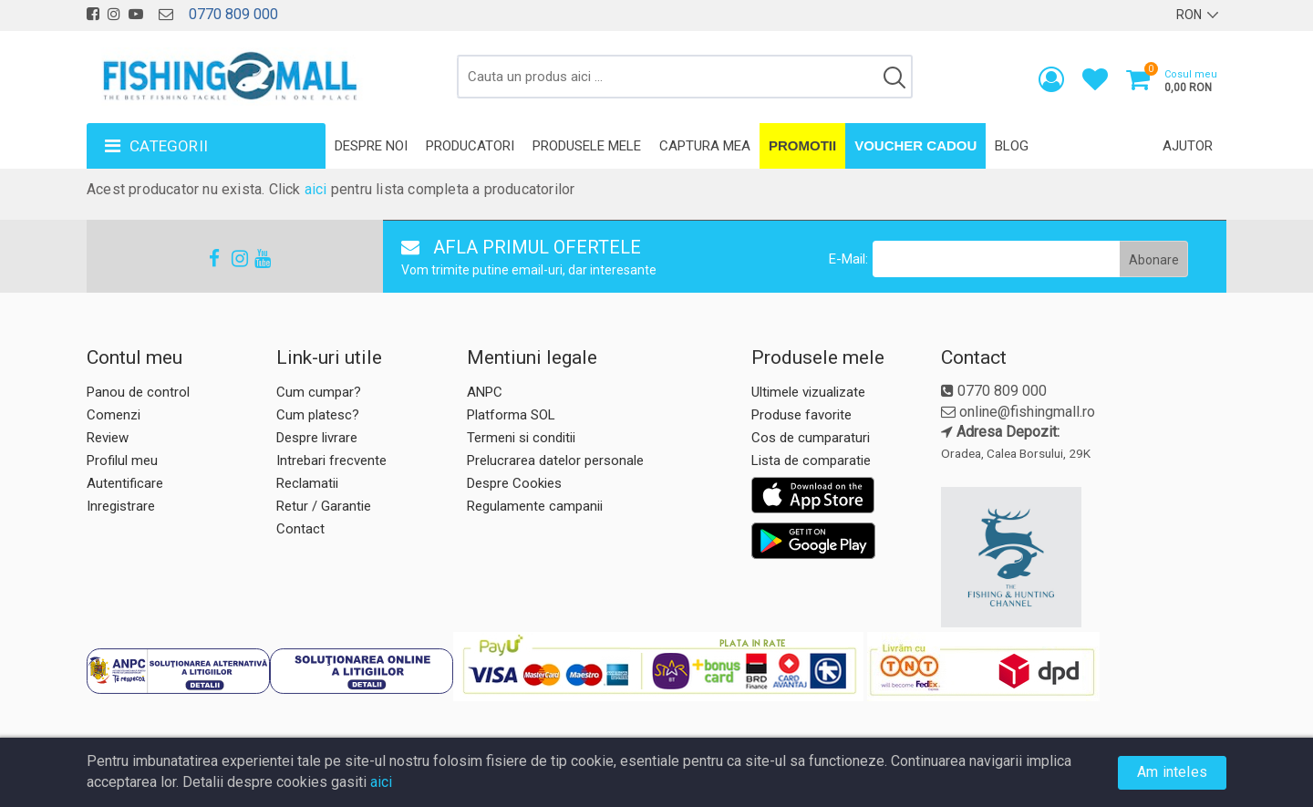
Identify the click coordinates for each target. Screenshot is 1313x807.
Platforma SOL (511, 415)
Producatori (470, 146)
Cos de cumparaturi (810, 437)
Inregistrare (121, 506)
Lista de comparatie (811, 460)
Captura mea (704, 146)
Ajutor (1188, 146)
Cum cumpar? (318, 392)
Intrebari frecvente (331, 460)
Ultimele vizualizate (808, 392)
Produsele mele (586, 146)
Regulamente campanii (535, 506)
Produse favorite (801, 415)
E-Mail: (848, 259)
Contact (300, 529)
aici (316, 189)
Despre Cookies (514, 483)
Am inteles (1172, 772)
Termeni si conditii (521, 437)
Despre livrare (316, 437)
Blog (1012, 146)
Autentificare (125, 483)
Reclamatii (307, 483)
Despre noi (371, 146)
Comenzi (113, 415)
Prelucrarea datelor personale (555, 460)
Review (108, 437)
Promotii (802, 145)
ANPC (484, 392)
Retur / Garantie (323, 506)
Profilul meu (122, 460)
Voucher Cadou (915, 145)
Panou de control (138, 392)
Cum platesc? (317, 415)
